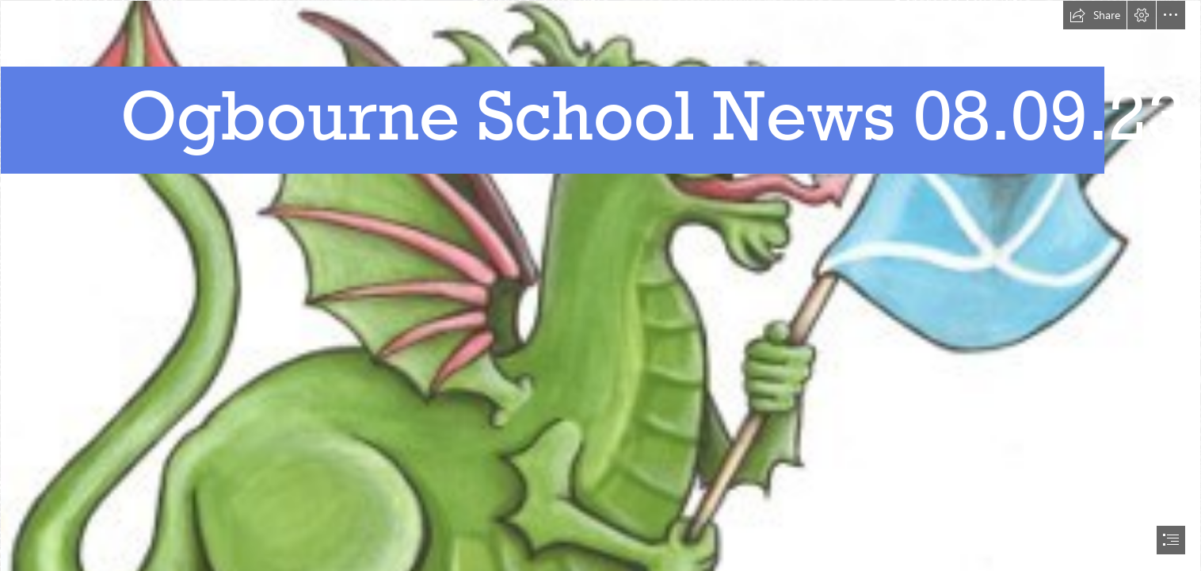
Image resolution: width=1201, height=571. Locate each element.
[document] (600, 285)
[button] (1095, 15)
